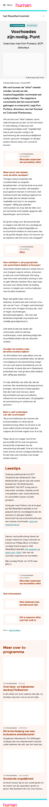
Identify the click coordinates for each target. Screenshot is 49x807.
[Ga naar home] (23, 5)
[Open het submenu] (43, 16)
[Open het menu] (8, 5)
